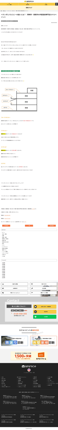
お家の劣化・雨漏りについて (6, 386)
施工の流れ (3, 383)
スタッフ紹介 (50, 380)
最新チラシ (4, 250)
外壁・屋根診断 (35, 383)
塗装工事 (4, 240)
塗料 (3, 243)
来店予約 (27, 4)
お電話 (46, 4)
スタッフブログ (15, 21)
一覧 (29, 225)
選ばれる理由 (15, 284)
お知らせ (4, 254)
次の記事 (6, 225)
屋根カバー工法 (20, 381)
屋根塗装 (19, 380)
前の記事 (52, 225)
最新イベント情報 (44, 292)
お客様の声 (15, 288)
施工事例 (44, 288)
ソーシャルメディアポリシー (28, 372)
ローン (3, 232)
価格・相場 (4, 237)
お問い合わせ (46, 306)
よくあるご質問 (50, 377)
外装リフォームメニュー (15, 292)
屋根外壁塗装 (20, 383)
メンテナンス (4, 246)
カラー (3, 245)
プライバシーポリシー (51, 381)
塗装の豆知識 (9, 21)
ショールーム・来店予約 (37, 385)
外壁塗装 (19, 378)
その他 (3, 256)
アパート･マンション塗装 (22, 385)
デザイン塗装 (4, 385)
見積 (3, 235)
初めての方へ (44, 284)
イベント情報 (9, 4)
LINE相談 (46, 316)
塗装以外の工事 (4, 21)
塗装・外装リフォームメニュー (21, 377)
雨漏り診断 (35, 381)
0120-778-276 (7, 218)
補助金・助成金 (5, 238)
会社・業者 (4, 234)
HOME (2, 377)
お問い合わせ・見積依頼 (37, 386)
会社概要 (49, 378)
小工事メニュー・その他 (22, 386)
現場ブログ (35, 378)
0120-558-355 (7, 215)
